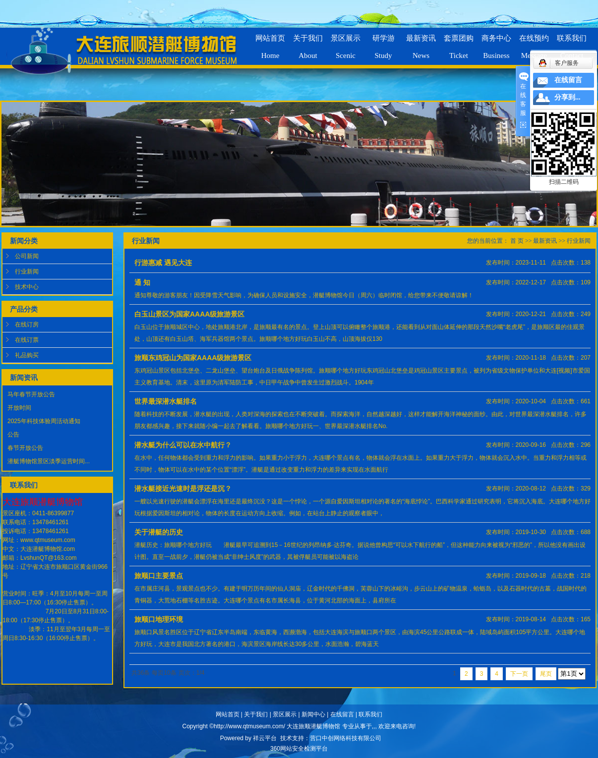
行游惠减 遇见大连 (163, 263)
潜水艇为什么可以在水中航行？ (183, 445)
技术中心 (27, 286)
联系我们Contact (572, 42)
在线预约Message (534, 42)
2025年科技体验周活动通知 (43, 421)
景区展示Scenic (345, 42)
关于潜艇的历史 (158, 532)
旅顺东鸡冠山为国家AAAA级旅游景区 (192, 358)
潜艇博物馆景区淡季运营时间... (48, 461)
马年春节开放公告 (31, 394)
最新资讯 (545, 240)
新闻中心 (313, 714)
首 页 (517, 240)
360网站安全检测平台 (299, 748)
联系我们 (370, 714)
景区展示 (285, 714)
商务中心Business (496, 42)
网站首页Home (270, 42)
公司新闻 (27, 256)
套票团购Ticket (459, 42)
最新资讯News (421, 42)
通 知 (142, 282)
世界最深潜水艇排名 (165, 401)
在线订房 (27, 324)
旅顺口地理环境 (158, 619)
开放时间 (19, 407)
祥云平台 (265, 738)
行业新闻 (27, 271)
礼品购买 (27, 355)
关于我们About (308, 42)
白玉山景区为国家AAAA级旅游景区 (189, 314)
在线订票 (27, 339)
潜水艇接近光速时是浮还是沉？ (183, 488)
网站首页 (227, 714)
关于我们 (256, 714)
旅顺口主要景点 (158, 576)
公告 (13, 434)
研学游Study (383, 42)
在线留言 (342, 714)
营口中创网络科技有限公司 (345, 738)
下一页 (519, 673)
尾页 (546, 673)
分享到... (567, 97)
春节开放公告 (25, 447)
